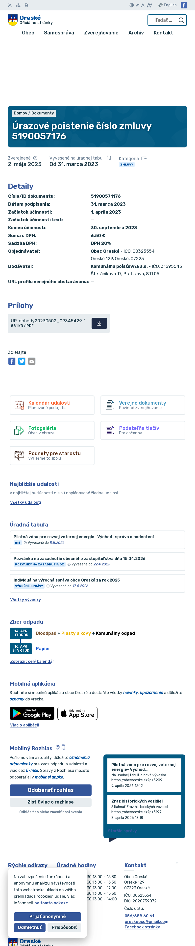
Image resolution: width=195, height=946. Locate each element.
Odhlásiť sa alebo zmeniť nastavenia (50, 748)
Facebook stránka (142, 863)
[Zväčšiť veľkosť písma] (149, 5)
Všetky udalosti (25, 438)
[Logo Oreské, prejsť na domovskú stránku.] (30, 20)
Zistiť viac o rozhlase (50, 738)
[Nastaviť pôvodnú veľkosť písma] (143, 5)
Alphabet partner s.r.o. (81, 891)
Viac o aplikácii (24, 661)
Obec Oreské (52, 896)
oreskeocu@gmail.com (146, 857)
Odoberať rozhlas (51, 726)
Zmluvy (126, 100)
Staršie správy (122, 766)
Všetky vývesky (25, 535)
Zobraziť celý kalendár (32, 597)
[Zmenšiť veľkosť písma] (137, 5)
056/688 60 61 (139, 852)
